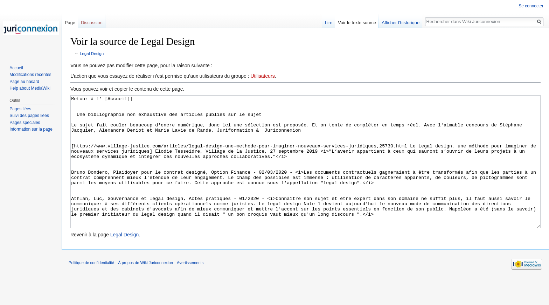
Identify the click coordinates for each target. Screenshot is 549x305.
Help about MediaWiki (29, 88)
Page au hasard (24, 81)
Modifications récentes (30, 74)
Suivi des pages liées (29, 115)
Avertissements (190, 289)
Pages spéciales (24, 122)
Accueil (16, 67)
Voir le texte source (357, 22)
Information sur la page (31, 129)
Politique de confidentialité (91, 289)
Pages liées (20, 108)
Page (70, 22)
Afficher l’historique (400, 22)
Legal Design (92, 53)
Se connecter (531, 6)
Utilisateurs (262, 76)
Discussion (92, 22)
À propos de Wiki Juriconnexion (145, 289)
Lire (328, 22)
